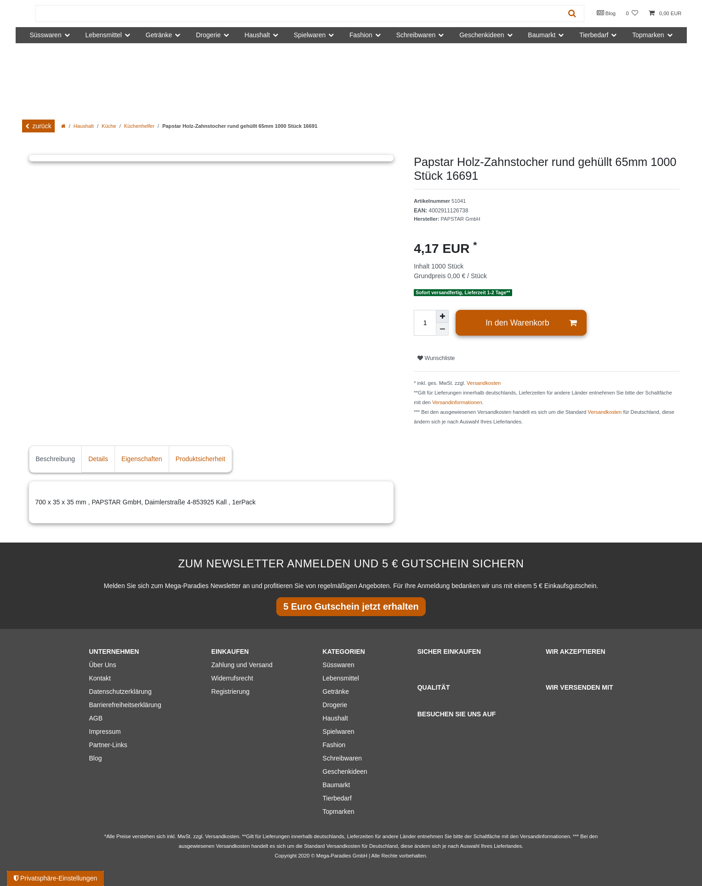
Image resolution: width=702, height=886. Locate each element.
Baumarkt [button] (541, 35)
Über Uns (102, 665)
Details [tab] (98, 459)
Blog (606, 13)
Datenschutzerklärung (120, 691)
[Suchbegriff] (298, 14)
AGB (96, 718)
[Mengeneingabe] (425, 323)
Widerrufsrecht (232, 678)
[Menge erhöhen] (442, 316)
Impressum (105, 731)
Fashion (334, 745)
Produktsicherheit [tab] (200, 459)
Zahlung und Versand (242, 665)
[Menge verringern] (442, 329)
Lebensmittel (341, 678)
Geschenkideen (345, 771)
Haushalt (84, 126)
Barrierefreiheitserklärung (125, 705)
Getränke (336, 691)
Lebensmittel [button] (104, 35)
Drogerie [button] (208, 35)
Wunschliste (436, 358)
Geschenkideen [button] (481, 35)
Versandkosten (484, 383)
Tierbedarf (337, 798)
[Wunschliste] (632, 13)
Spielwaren (338, 731)
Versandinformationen (457, 402)
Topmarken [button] (648, 35)
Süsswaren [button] (45, 35)
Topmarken (338, 811)
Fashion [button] (360, 35)
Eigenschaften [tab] (141, 459)
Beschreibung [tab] (55, 459)
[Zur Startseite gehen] (63, 126)
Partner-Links (108, 745)
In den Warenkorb (530, 323)
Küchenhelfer (139, 126)
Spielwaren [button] (309, 35)
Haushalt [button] (257, 35)
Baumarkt (336, 785)
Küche (109, 126)
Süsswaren (338, 665)
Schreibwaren (342, 758)
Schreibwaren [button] (416, 35)
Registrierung (230, 691)
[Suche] (572, 14)
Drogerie (335, 705)
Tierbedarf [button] (593, 35)
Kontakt (100, 678)
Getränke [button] (159, 35)
